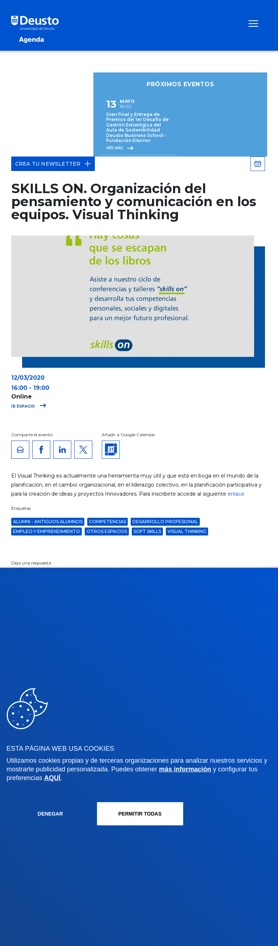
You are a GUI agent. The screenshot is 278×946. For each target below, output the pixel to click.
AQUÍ (52, 778)
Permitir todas (140, 814)
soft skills (147, 531)
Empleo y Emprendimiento (46, 531)
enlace (236, 494)
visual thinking (187, 531)
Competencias (107, 521)
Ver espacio (27, 406)
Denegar (50, 814)
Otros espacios (107, 531)
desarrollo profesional (165, 521)
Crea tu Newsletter (53, 164)
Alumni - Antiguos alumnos (48, 521)
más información (185, 769)
